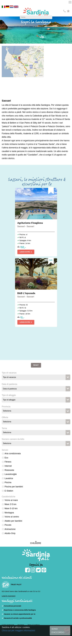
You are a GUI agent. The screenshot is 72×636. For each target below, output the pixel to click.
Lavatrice (9, 478)
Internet (8, 466)
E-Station (9, 491)
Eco (6, 458)
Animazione (10, 529)
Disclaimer (21, 625)
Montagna (9, 512)
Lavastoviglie (11, 474)
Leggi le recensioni (8, 596)
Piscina (8, 482)
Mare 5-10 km (11, 508)
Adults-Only (10, 533)
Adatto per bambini (13, 521)
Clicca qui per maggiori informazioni (18, 630)
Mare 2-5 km (10, 504)
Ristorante (9, 470)
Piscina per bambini (14, 486)
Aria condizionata (13, 453)
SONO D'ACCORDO (57, 631)
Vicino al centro (12, 517)
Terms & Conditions (34, 625)
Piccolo (8, 525)
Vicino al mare (11, 500)
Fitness (8, 462)
